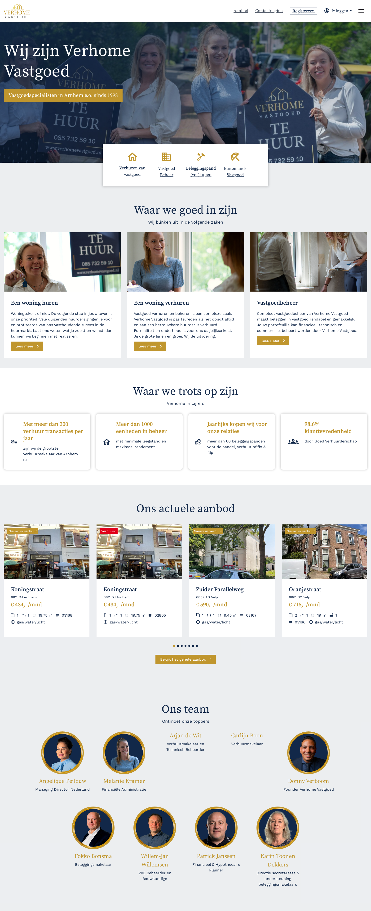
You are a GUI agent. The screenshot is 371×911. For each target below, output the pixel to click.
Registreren (303, 11)
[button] (174, 646)
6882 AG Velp (207, 597)
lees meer (25, 346)
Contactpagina (269, 11)
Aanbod (241, 11)
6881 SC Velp (299, 597)
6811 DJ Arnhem (24, 597)
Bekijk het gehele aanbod (183, 659)
